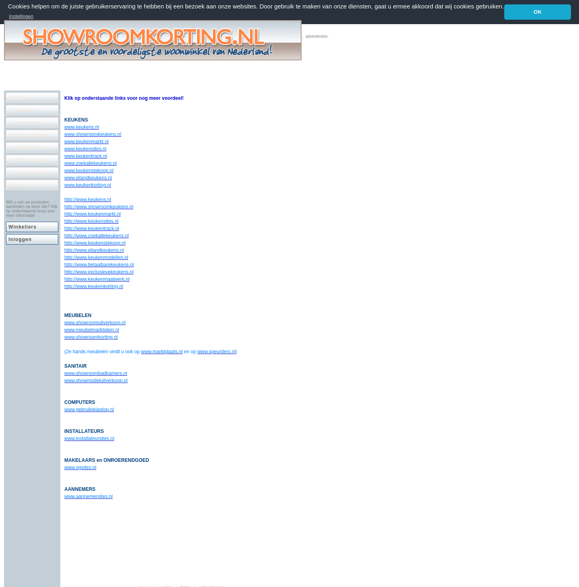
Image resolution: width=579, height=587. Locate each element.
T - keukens (23, 110)
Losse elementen (30, 172)
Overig (17, 185)
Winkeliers (22, 227)
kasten (17, 98)
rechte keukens (28, 160)
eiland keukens (28, 135)
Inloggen (20, 239)
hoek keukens (26, 147)
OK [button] (538, 12)
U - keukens (24, 123)
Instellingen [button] (21, 16)
